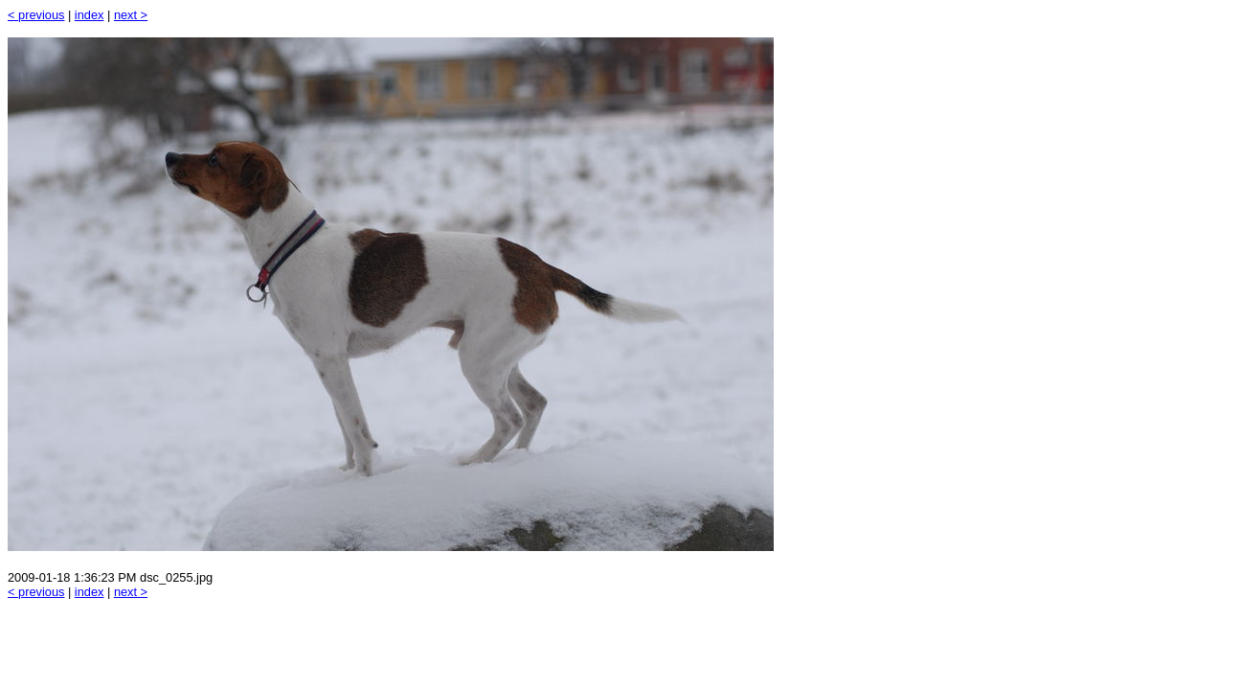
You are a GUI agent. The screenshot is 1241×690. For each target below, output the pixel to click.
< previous (36, 15)
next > (130, 15)
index (89, 15)
